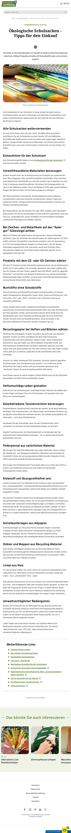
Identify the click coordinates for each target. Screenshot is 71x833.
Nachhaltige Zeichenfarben (22, 657)
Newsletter (35, 801)
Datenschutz (35, 789)
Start (13, 18)
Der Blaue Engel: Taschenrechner (25, 682)
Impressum (36, 785)
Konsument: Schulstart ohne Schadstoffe (28, 668)
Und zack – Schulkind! (20, 661)
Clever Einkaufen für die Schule (24, 678)
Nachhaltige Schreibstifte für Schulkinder (29, 664)
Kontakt (35, 797)
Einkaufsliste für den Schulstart (48, 160)
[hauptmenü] (65, 3)
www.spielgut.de (18, 686)
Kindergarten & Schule (35, 25)
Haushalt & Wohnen (22, 18)
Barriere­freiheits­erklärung (35, 793)
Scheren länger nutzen (20, 650)
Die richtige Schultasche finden (24, 653)
